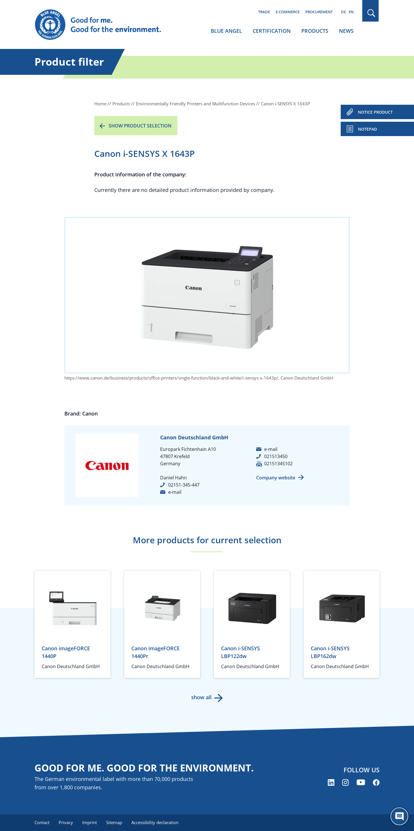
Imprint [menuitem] (89, 822)
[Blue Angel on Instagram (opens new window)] (345, 782)
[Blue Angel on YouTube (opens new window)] (360, 782)
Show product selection (140, 126)
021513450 (276, 456)
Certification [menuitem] (272, 30)
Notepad (367, 129)
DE (343, 11)
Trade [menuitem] (264, 11)
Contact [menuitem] (41, 822)
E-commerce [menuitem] (288, 11)
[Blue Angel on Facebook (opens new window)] (376, 782)
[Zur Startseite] (103, 24)
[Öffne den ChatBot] (399, 816)
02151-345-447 (184, 485)
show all (201, 697)
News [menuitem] (346, 30)
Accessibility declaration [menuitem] (155, 822)
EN (351, 11)
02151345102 (278, 463)
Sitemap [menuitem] (114, 822)
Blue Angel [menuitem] (226, 30)
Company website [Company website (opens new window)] (275, 477)
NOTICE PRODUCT (375, 112)
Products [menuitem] (314, 30)
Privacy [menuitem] (66, 822)
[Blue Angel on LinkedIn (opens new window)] (331, 782)
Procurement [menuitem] (319, 11)
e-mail (174, 492)
